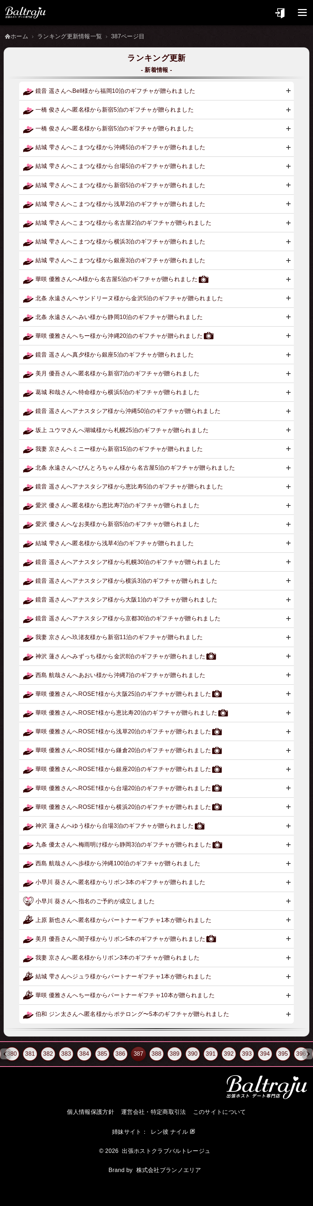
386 (120, 1054)
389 (175, 1054)
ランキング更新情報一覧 (69, 36)
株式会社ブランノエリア (168, 1170)
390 (193, 1054)
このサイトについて (219, 1112)
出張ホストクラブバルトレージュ (166, 1151)
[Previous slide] (5, 1053)
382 (48, 1054)
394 (265, 1054)
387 (138, 1054)
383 (66, 1054)
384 (84, 1054)
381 (30, 1054)
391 (211, 1054)
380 (12, 1054)
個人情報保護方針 (90, 1112)
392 (229, 1054)
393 (247, 1054)
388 (156, 1054)
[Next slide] (307, 1053)
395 (283, 1054)
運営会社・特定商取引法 (153, 1112)
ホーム (19, 36)
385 (102, 1054)
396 (301, 1054)
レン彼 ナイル (169, 1132)
